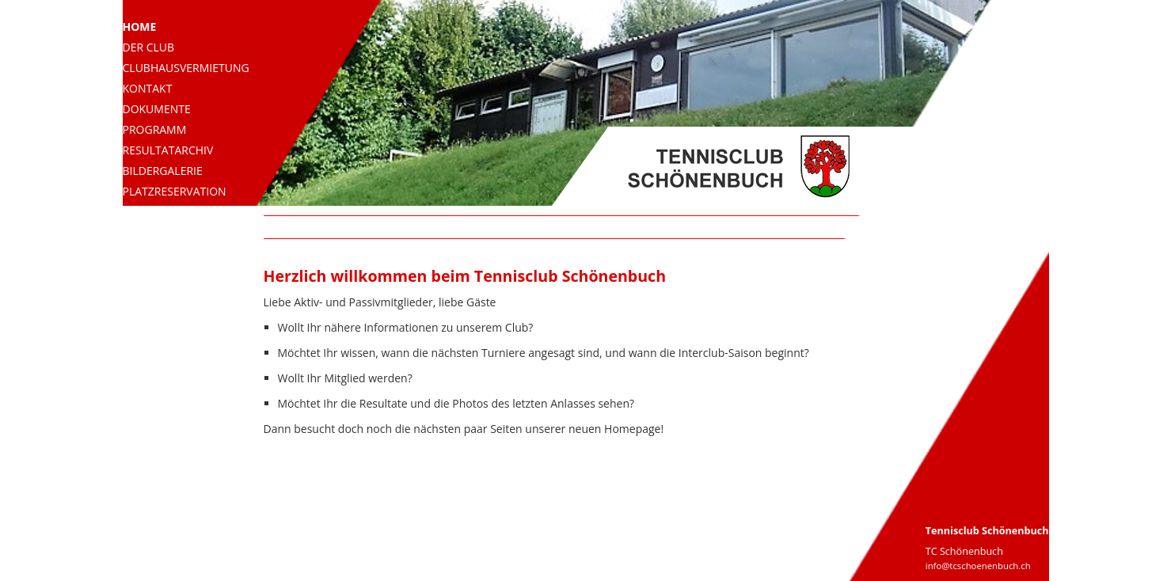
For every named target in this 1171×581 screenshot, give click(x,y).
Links (138, 232)
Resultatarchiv (168, 150)
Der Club (149, 47)
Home (140, 26)
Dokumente (157, 108)
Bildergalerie (163, 170)
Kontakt (148, 88)
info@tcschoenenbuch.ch (978, 566)
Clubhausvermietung (186, 67)
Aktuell (146, 211)
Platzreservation (174, 191)
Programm (155, 129)
